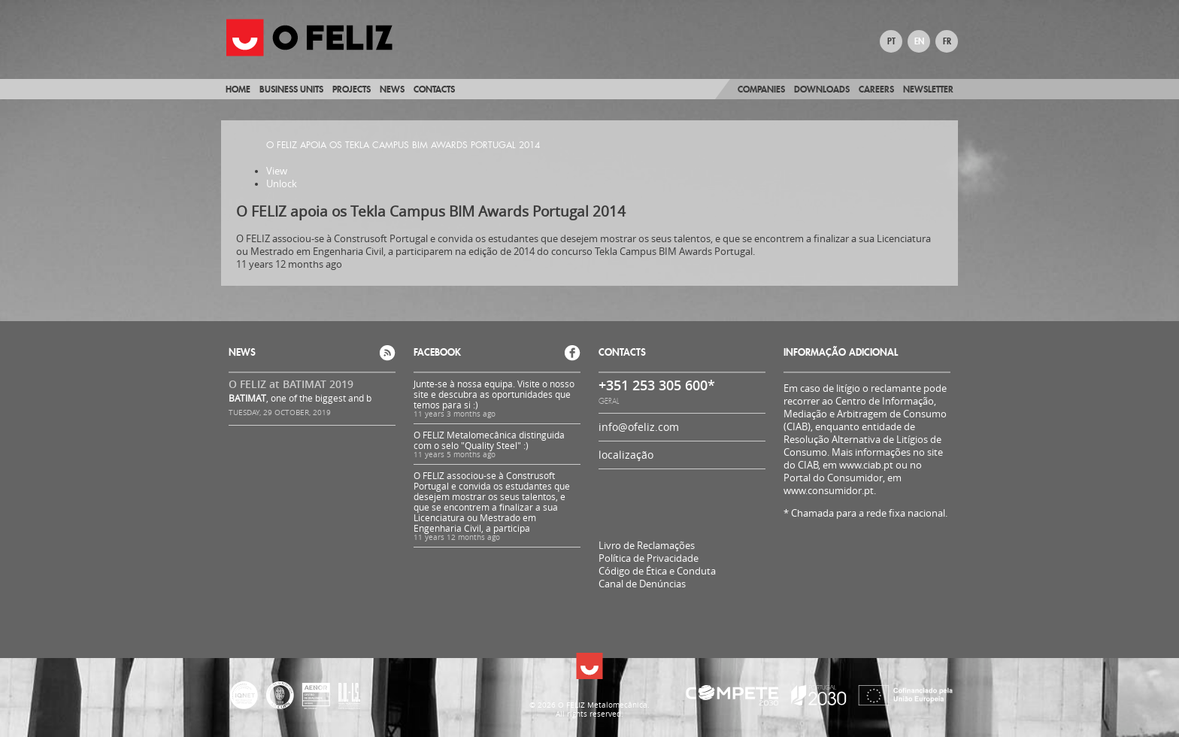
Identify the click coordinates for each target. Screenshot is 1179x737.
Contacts (434, 89)
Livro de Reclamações (647, 545)
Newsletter (928, 89)
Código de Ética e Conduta (657, 571)
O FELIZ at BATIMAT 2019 (291, 384)
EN (919, 41)
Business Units (291, 89)
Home (238, 89)
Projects (351, 89)
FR (947, 41)
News (392, 89)
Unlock (281, 183)
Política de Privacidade (649, 558)
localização (626, 454)
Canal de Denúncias (642, 584)
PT (891, 41)
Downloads (822, 89)
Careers (876, 89)
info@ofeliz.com (639, 427)
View (276, 171)
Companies (761, 89)
